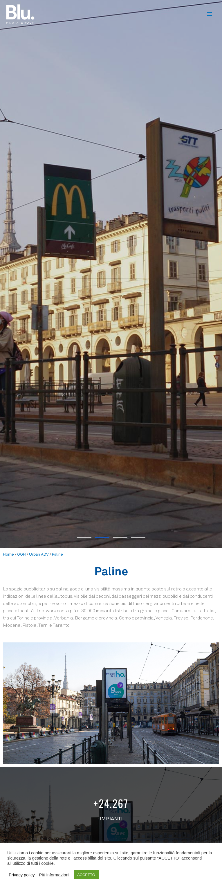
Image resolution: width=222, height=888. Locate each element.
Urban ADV (39, 554)
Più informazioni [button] (54, 875)
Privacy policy (22, 875)
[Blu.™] (20, 14)
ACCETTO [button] (86, 875)
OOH (21, 554)
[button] (84, 537)
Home (8, 554)
